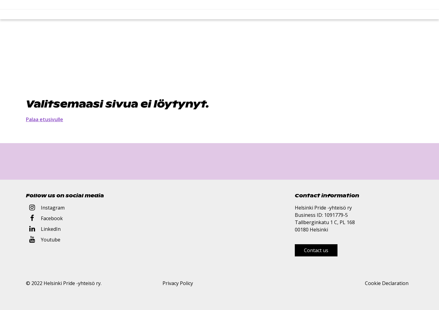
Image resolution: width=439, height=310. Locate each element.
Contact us (316, 250)
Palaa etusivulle (44, 119)
